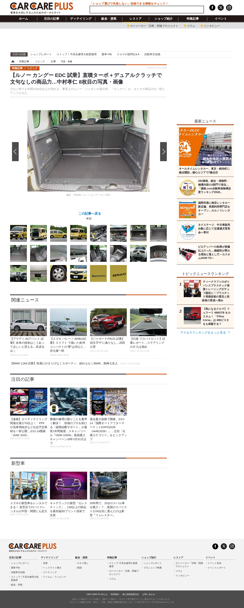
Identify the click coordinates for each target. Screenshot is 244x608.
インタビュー (212, 25)
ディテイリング (81, 18)
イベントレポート (217, 567)
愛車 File (107, 54)
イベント (221, 18)
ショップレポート (41, 54)
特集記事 (193, 18)
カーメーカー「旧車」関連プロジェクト (154, 25)
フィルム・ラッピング (54, 577)
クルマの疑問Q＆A (128, 54)
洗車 (45, 563)
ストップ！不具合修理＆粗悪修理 (77, 54)
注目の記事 (51, 18)
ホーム (23, 18)
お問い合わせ (148, 594)
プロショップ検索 (153, 567)
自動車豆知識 (152, 54)
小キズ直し (83, 563)
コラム (191, 25)
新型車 (18, 463)
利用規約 (115, 594)
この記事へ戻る (89, 217)
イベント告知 (214, 563)
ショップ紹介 (163, 18)
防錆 (79, 567)
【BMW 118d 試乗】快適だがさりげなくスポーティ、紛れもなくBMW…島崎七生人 (75, 363)
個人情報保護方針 (130, 594)
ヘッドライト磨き (52, 567)
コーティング (50, 572)
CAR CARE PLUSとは (97, 594)
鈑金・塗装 (108, 18)
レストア (135, 18)
